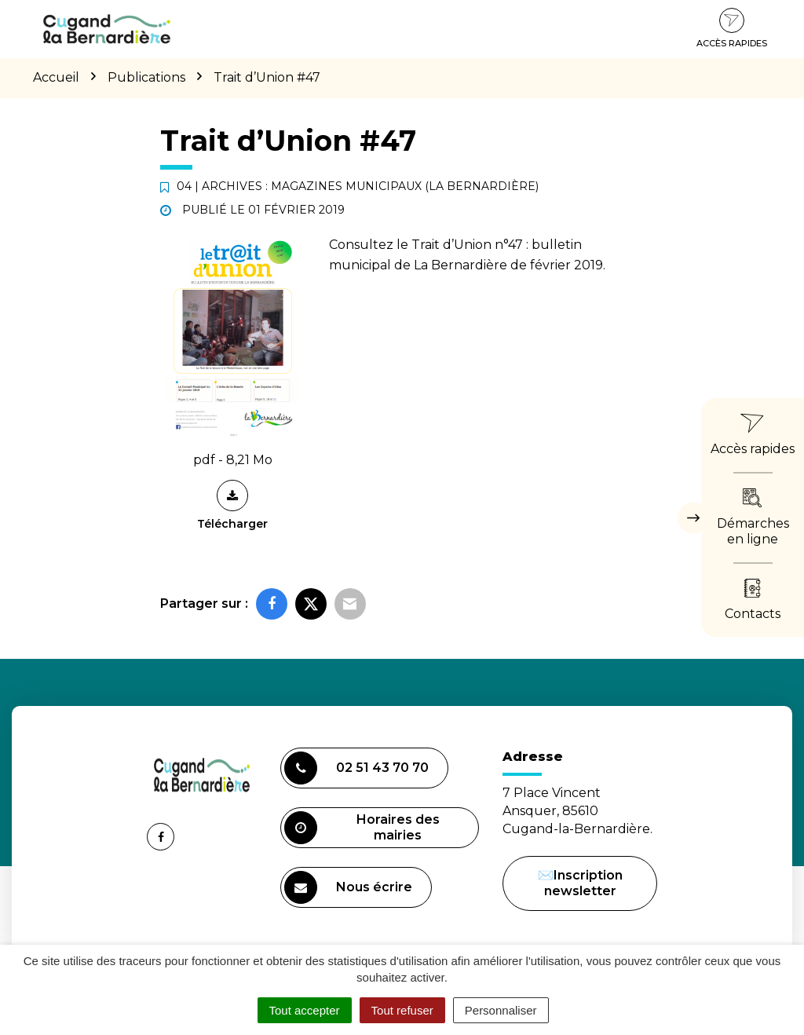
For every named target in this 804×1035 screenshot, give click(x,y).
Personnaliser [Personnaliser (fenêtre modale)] (501, 1010)
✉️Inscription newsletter (580, 883)
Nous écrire (350, 889)
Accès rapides (731, 28)
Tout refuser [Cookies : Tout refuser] (402, 1010)
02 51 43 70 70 (356, 768)
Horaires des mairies (362, 827)
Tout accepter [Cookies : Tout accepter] (304, 1010)
